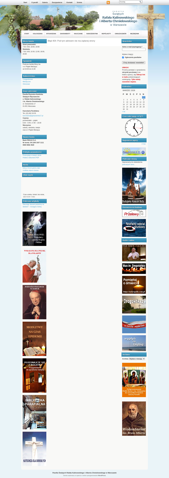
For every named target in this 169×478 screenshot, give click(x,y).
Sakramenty (65, 33)
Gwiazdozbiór (120, 33)
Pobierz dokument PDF (31, 158)
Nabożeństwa (92, 33)
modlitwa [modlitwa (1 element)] (25, 170)
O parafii (34, 2)
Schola (79, 2)
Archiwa (125, 359)
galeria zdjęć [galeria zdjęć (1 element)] (36, 168)
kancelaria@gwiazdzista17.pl (33, 116)
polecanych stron (128, 164)
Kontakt (69, 2)
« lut (123, 112)
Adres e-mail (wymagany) (132, 47)
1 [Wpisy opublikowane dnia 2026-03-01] (143, 97)
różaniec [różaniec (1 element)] (36, 170)
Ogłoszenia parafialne (131, 57)
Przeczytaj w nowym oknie (32, 155)
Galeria (45, 2)
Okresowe (26, 84)
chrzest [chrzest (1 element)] (29, 168)
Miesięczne (27, 82)
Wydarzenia (51, 33)
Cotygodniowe (28, 79)
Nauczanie (78, 33)
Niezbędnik (134, 33)
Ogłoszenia (38, 33)
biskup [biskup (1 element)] (25, 168)
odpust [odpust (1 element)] (31, 170)
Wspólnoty (106, 33)
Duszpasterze (57, 2)
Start (25, 2)
